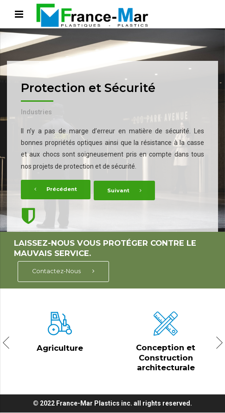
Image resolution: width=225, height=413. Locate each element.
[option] (112, 130)
